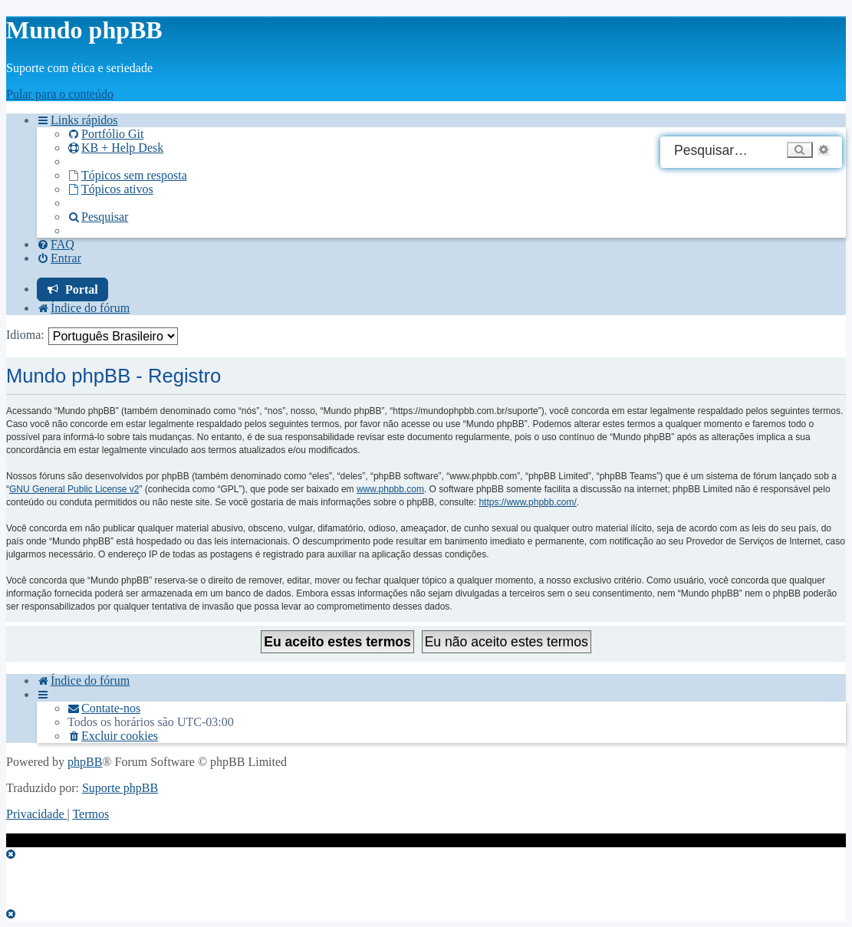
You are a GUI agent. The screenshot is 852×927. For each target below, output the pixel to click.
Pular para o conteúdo (59, 93)
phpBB (84, 761)
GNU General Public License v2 (74, 489)
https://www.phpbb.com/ (527, 502)
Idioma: (25, 334)
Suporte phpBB (120, 787)
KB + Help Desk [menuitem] (115, 147)
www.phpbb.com (390, 489)
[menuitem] (105, 133)
